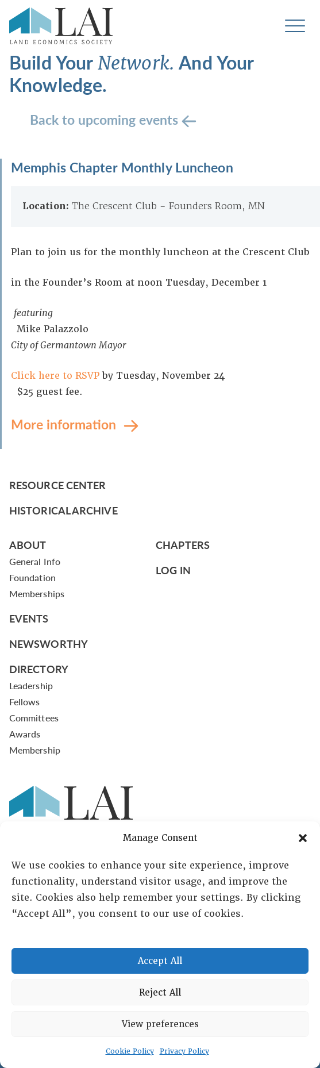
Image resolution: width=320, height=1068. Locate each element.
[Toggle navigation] (295, 26)
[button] (303, 838)
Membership (34, 749)
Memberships (36, 593)
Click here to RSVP (56, 376)
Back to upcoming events (106, 119)
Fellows (24, 701)
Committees (34, 717)
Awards (24, 733)
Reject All (160, 992)
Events (29, 618)
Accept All (160, 961)
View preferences (160, 1024)
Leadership (31, 685)
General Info (34, 561)
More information (65, 423)
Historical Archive (63, 510)
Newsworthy (48, 643)
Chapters (183, 544)
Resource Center (57, 485)
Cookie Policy (130, 1051)
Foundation (32, 577)
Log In (173, 570)
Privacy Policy (184, 1051)
